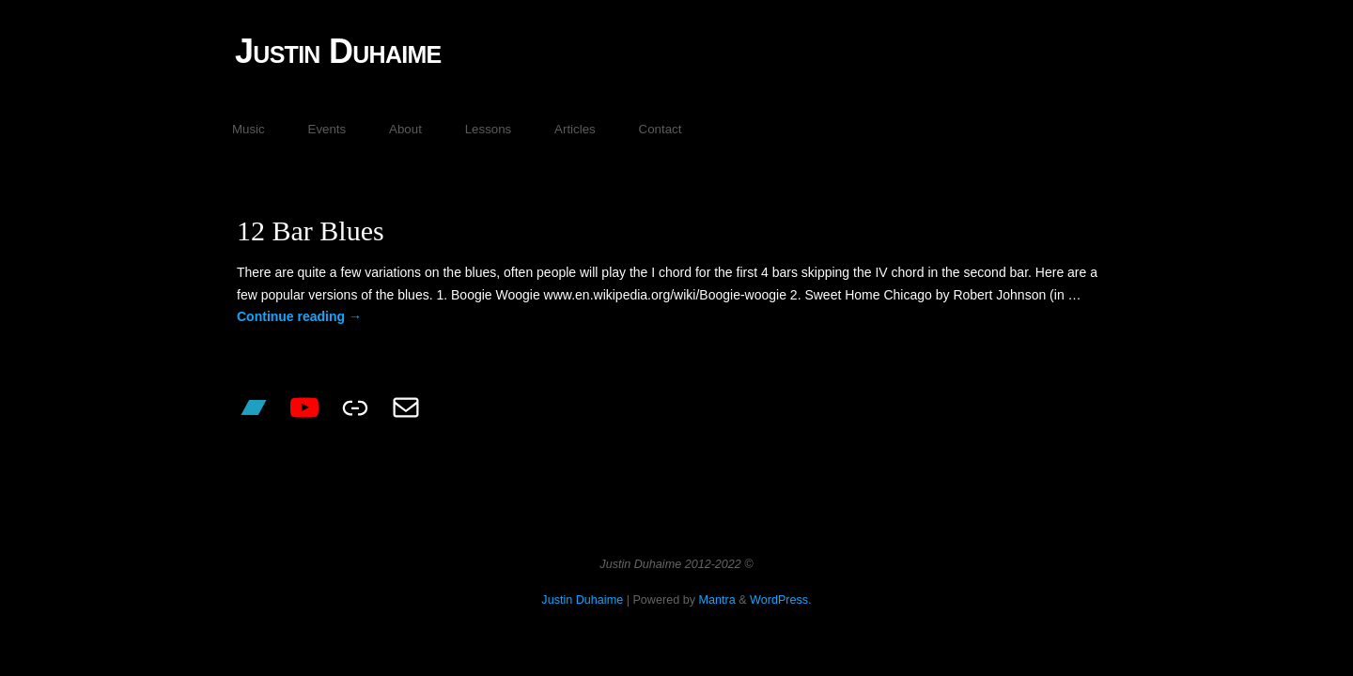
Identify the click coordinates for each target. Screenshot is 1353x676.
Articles (575, 129)
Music (248, 129)
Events (327, 129)
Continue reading (299, 316)
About (405, 129)
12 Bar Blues (310, 230)
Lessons (488, 129)
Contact (660, 129)
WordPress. (781, 600)
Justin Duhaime (338, 51)
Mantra (716, 600)
